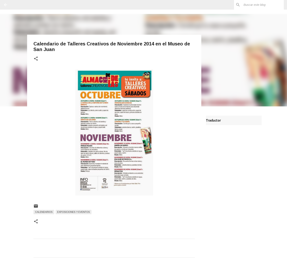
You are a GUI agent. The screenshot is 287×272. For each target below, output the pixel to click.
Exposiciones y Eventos (73, 212)
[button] (35, 59)
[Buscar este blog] (263, 5)
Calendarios (44, 212)
